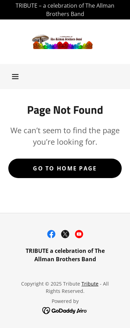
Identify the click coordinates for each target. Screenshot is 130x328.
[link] (65, 42)
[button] (15, 76)
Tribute (89, 283)
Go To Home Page (65, 168)
